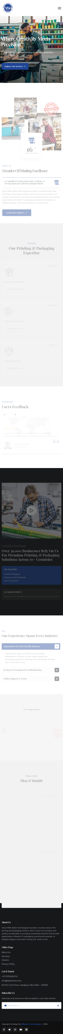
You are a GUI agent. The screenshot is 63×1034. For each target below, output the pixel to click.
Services (6, 956)
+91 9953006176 (9, 976)
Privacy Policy (8, 964)
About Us (6, 952)
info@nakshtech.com (11, 981)
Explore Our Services (15, 66)
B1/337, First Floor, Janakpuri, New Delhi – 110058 (25, 985)
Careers (5, 960)
